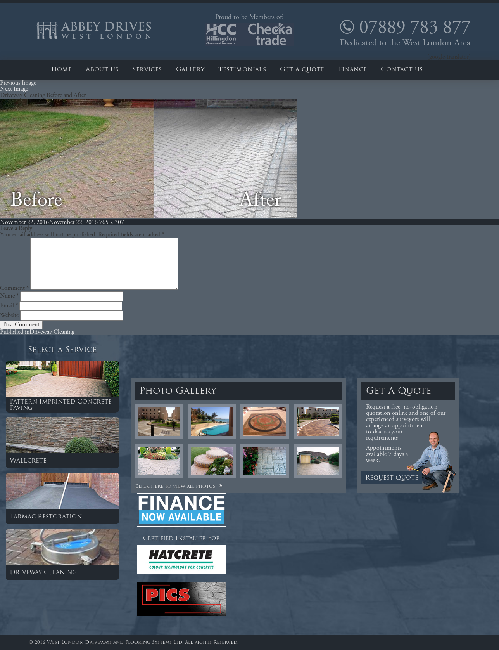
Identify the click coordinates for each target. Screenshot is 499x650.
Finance (352, 70)
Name (9, 296)
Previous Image (18, 83)
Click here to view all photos (179, 486)
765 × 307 (111, 222)
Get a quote (302, 70)
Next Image (14, 89)
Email (9, 306)
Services (147, 70)
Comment (14, 288)
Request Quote (391, 478)
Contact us (402, 70)
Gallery (190, 70)
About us (102, 70)
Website (9, 315)
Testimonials (242, 70)
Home (61, 70)
